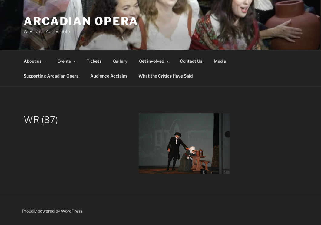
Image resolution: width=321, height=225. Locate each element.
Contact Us (191, 61)
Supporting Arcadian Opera (51, 75)
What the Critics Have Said (165, 75)
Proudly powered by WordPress (52, 210)
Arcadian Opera (81, 21)
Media (220, 61)
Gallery (120, 61)
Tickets (94, 61)
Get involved (154, 61)
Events (67, 61)
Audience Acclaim (108, 75)
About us (35, 61)
